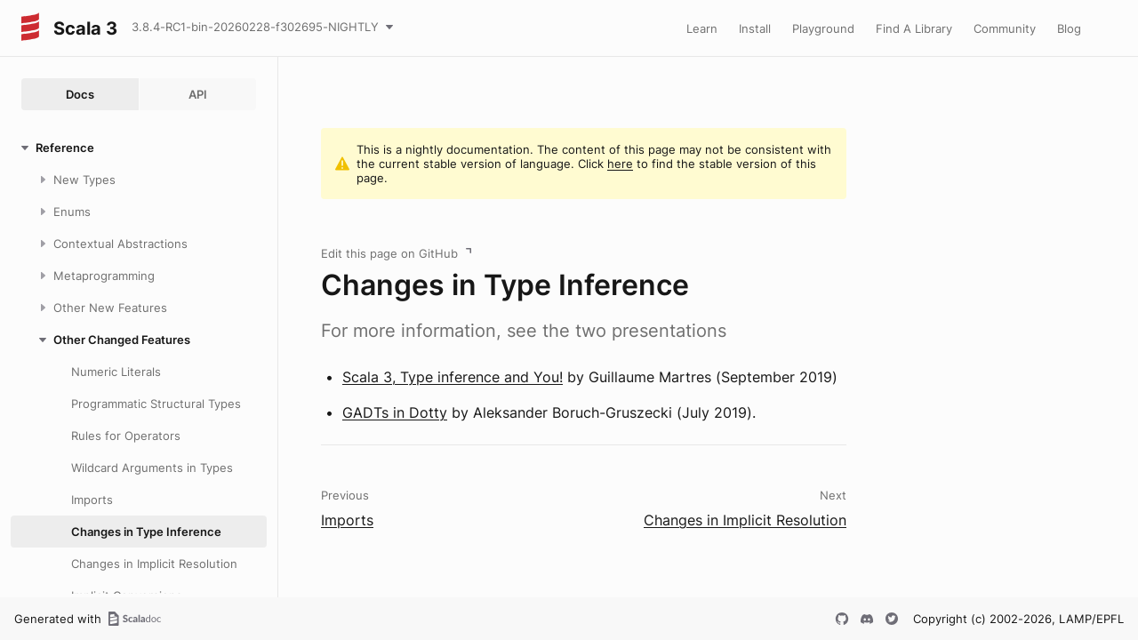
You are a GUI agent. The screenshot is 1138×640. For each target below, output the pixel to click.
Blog (1069, 28)
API (197, 94)
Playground (823, 28)
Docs (80, 94)
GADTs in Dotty (394, 412)
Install (755, 28)
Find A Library (914, 28)
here (620, 163)
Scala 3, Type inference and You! (452, 377)
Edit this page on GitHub (389, 253)
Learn (701, 28)
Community (1005, 28)
